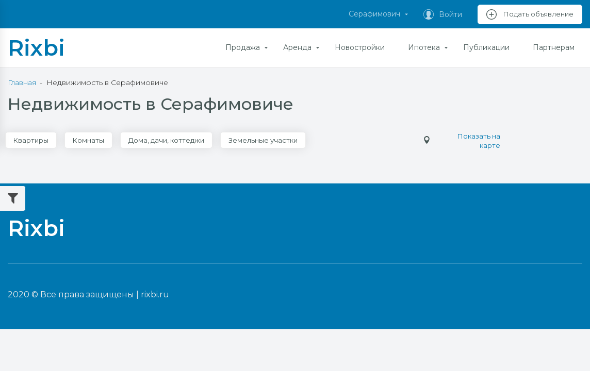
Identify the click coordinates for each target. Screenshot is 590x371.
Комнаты (88, 140)
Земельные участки (263, 140)
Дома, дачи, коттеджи (166, 140)
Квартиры (30, 140)
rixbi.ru (155, 294)
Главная (22, 82)
